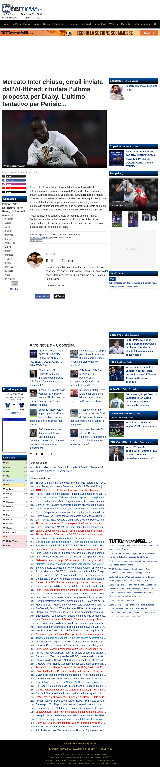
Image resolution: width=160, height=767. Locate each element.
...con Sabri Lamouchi (124, 600)
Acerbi (8, 227)
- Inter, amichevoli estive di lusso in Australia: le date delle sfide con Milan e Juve (82, 697)
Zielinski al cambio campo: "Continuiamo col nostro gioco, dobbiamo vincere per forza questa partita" (91, 560)
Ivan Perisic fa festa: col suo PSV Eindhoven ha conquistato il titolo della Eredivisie (81, 630)
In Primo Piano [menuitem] (21, 24)
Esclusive (115, 334)
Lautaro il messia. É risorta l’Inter (54, 471)
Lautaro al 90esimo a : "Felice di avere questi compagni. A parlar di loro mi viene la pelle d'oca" (91, 530)
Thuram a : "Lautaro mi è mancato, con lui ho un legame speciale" (86, 534)
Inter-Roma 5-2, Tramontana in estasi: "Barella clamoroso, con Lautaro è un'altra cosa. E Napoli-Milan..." (96, 490)
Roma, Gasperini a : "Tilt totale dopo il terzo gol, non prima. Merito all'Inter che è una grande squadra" (94, 527)
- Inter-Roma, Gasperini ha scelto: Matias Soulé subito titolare (74, 663)
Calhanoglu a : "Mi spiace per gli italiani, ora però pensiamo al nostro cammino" (82, 578)
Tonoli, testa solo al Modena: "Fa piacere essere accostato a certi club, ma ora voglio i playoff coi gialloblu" (94, 638)
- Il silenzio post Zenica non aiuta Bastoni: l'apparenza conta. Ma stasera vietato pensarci (86, 730)
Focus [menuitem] (36, 24)
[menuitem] (155, 24)
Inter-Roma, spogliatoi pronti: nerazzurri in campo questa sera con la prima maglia (80, 590)
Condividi (42, 296)
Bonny (8, 263)
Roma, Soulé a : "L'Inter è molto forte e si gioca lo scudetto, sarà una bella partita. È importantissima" (94, 575)
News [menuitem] (46, 24)
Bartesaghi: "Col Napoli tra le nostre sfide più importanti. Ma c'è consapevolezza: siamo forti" (86, 704)
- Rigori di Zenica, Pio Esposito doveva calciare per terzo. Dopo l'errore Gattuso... (85, 634)
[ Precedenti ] (14, 413)
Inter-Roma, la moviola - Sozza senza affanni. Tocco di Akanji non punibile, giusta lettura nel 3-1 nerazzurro (94, 486)
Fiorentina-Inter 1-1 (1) (124, 205)
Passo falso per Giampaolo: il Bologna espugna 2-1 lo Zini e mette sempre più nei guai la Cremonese (91, 627)
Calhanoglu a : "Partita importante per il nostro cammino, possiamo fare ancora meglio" (85, 582)
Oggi (112, 279)
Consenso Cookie (72, 743)
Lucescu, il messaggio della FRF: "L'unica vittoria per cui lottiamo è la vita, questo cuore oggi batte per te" (93, 641)
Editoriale (115, 80)
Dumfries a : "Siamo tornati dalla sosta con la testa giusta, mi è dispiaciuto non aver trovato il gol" (90, 516)
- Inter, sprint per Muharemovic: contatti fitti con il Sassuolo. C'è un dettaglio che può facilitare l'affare (92, 719)
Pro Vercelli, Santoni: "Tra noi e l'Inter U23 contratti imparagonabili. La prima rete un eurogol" (86, 608)
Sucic (7, 275)
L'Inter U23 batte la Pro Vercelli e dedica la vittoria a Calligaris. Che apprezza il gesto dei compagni (90, 671)
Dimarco (9, 251)
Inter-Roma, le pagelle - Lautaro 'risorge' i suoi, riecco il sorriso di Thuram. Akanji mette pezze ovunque (92, 553)
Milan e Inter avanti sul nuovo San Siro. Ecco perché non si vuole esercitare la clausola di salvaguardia (92, 612)
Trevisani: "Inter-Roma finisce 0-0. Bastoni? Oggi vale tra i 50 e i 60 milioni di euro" (81, 667)
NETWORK (53, 749)
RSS (110, 749)
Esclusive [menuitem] (73, 24)
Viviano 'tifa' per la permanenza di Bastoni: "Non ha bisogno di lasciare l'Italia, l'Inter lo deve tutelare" (90, 675)
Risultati (14, 289)
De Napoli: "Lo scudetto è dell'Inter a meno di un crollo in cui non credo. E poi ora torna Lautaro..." (89, 686)
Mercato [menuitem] (125, 24)
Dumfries (9, 235)
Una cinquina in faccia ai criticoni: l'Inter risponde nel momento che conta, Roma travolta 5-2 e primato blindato (96, 542)
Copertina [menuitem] (58, 24)
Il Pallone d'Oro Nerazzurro (125, 413)
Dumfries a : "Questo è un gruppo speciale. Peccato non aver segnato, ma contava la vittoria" (90, 519)
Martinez (9, 255)
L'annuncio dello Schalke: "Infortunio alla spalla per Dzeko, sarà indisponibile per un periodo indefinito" (91, 660)
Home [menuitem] (5, 24)
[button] (14, 283)
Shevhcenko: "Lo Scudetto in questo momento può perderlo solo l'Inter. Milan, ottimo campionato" (46, 377)
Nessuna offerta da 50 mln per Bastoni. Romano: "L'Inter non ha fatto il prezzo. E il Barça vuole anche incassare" (88, 437)
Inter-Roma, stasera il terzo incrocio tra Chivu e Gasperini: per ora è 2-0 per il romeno (82, 649)
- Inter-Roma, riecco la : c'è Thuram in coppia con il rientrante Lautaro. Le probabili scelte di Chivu (95, 682)
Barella (8, 239)
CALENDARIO (79, 749)
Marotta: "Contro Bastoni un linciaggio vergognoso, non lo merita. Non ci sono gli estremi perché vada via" (93, 564)
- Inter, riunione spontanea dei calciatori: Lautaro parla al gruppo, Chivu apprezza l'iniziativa (94, 711)
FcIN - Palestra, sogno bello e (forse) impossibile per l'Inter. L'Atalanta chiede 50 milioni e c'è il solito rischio (141, 347)
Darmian (9, 267)
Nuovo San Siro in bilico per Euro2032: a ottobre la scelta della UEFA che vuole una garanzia (86, 586)
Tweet (59, 296)
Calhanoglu (10, 243)
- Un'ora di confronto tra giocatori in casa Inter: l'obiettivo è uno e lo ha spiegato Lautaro (85, 726)
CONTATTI (92, 749)
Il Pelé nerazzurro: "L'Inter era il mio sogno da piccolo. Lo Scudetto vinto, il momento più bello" (87, 708)
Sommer (9, 219)
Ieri (118, 279)
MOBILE (102, 749)
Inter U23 (115, 442)
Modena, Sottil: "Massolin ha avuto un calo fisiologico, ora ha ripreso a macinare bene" (83, 604)
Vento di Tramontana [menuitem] (94, 24)
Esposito (9, 271)
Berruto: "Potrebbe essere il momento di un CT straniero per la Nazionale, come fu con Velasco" (88, 601)
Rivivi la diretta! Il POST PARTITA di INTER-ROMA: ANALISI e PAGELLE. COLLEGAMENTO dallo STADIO (47, 358)
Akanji (8, 223)
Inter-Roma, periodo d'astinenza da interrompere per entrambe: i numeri (75, 623)
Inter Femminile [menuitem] (143, 24)
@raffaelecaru (65, 237)
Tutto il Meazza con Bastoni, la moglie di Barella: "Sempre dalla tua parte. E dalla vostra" (84, 467)
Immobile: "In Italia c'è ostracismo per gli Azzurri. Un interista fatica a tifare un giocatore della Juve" (89, 597)
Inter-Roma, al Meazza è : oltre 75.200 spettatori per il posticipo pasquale (80, 556)
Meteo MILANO (14, 420)
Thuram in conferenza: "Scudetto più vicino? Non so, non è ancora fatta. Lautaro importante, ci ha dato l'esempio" (98, 523)
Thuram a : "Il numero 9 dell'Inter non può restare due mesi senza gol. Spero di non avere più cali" (91, 482)
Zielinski (8, 247)
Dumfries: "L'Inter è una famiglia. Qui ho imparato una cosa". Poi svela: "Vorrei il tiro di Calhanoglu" (90, 723)
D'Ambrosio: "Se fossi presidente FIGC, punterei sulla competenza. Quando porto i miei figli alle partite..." (86, 377)
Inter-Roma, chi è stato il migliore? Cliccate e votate (64, 538)
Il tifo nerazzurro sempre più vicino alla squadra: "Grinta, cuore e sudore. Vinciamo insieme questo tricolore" (88, 358)
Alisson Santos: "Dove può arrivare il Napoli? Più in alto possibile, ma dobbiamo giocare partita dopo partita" (95, 700)
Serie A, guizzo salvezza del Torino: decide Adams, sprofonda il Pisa (73, 567)
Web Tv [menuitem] (113, 24)
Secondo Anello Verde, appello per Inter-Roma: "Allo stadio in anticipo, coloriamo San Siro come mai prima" (47, 417)
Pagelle (114, 362)
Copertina (42, 234)
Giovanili (115, 389)
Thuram (8, 259)
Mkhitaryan (10, 279)
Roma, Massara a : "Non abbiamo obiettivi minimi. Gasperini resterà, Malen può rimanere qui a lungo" (95, 571)
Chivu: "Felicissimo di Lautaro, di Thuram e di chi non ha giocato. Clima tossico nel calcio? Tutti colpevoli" (93, 508)
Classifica (9, 457)
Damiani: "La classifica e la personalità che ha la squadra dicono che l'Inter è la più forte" (84, 693)
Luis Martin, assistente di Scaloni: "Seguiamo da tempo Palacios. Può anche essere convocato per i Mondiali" (95, 619)
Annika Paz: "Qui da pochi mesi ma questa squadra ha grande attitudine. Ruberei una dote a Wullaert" (91, 652)
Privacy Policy (89, 743)
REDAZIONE (65, 749)
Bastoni (8, 231)
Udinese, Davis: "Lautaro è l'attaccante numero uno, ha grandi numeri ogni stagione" (82, 645)
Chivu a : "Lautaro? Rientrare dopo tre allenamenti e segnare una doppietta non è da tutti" (87, 505)
